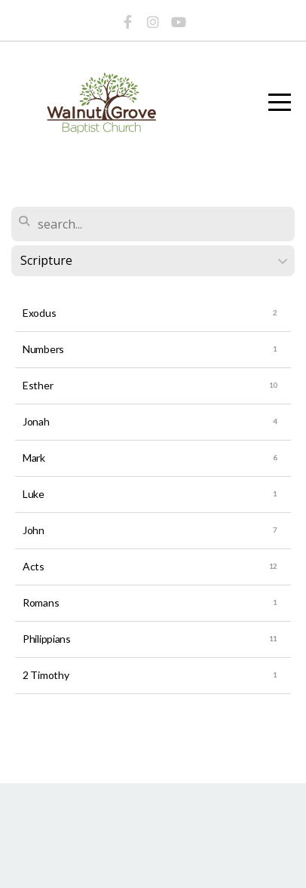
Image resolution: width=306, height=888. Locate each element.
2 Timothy (46, 674)
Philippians (47, 638)
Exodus (39, 312)
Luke (33, 493)
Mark (34, 457)
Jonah (36, 421)
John (33, 530)
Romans (41, 602)
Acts (33, 566)
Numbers (43, 349)
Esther (38, 385)
